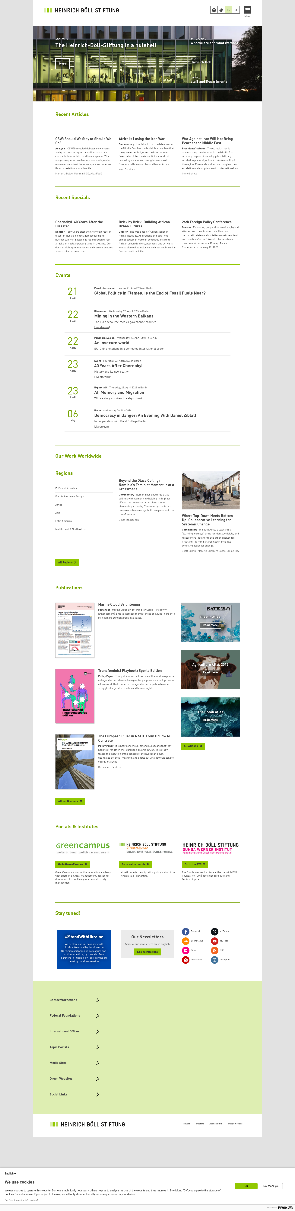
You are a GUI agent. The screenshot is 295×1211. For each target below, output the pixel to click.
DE (236, 10)
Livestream (101, 397)
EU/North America (66, 558)
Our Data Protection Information (21, 1200)
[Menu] (248, 10)
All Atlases (191, 820)
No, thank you (271, 1185)
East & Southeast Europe (69, 567)
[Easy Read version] (214, 9)
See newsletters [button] (147, 1026)
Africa (58, 575)
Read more (210, 699)
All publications (68, 875)
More (62, 63)
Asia (57, 583)
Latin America (63, 591)
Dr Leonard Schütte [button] (109, 841)
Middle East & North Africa (70, 599)
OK (246, 1185)
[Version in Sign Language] (221, 9)
